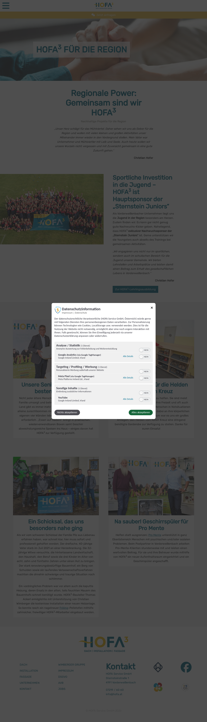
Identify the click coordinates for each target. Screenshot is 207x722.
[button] (141, 350)
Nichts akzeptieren (67, 412)
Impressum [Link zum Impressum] (67, 312)
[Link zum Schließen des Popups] (152, 308)
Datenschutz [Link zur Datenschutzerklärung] (81, 312)
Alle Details (128, 356)
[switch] (145, 350)
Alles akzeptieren (141, 412)
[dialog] (104, 361)
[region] (103, 374)
